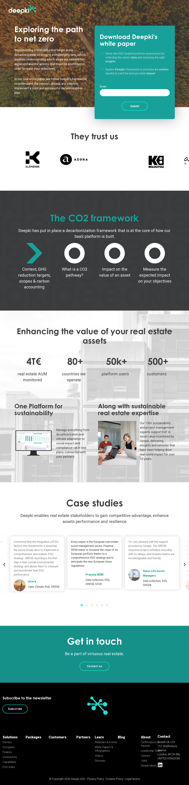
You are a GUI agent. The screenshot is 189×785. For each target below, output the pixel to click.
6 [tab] (107, 601)
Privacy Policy (95, 775)
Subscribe (15, 705)
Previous (4, 561)
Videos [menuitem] (99, 752)
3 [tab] (92, 601)
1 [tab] (81, 601)
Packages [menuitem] (33, 734)
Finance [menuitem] (7, 748)
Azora (32, 577)
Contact (164, 733)
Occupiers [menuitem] (9, 743)
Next (184, 561)
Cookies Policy (114, 775)
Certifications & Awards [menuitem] (150, 740)
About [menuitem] (146, 734)
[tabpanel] (94, 558)
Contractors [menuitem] (10, 753)
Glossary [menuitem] (100, 757)
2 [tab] (87, 601)
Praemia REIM (94, 571)
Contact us (94, 662)
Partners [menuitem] (83, 734)
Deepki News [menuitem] (149, 762)
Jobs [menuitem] (144, 757)
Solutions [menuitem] (10, 734)
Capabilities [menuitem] (9, 758)
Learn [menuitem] (99, 734)
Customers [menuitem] (57, 734)
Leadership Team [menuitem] (151, 747)
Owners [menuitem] (7, 738)
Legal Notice (132, 775)
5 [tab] (102, 601)
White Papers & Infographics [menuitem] (104, 745)
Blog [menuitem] (121, 734)
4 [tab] (97, 601)
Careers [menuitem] (145, 752)
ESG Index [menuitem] (9, 763)
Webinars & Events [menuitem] (106, 738)
